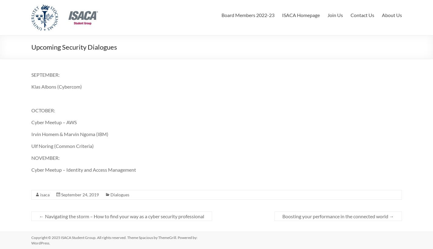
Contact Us (362, 15)
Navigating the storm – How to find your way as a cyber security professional (121, 216)
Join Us (335, 15)
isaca (45, 194)
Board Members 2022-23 (248, 15)
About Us (392, 15)
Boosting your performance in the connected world (338, 216)
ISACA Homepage (301, 15)
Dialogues (119, 194)
